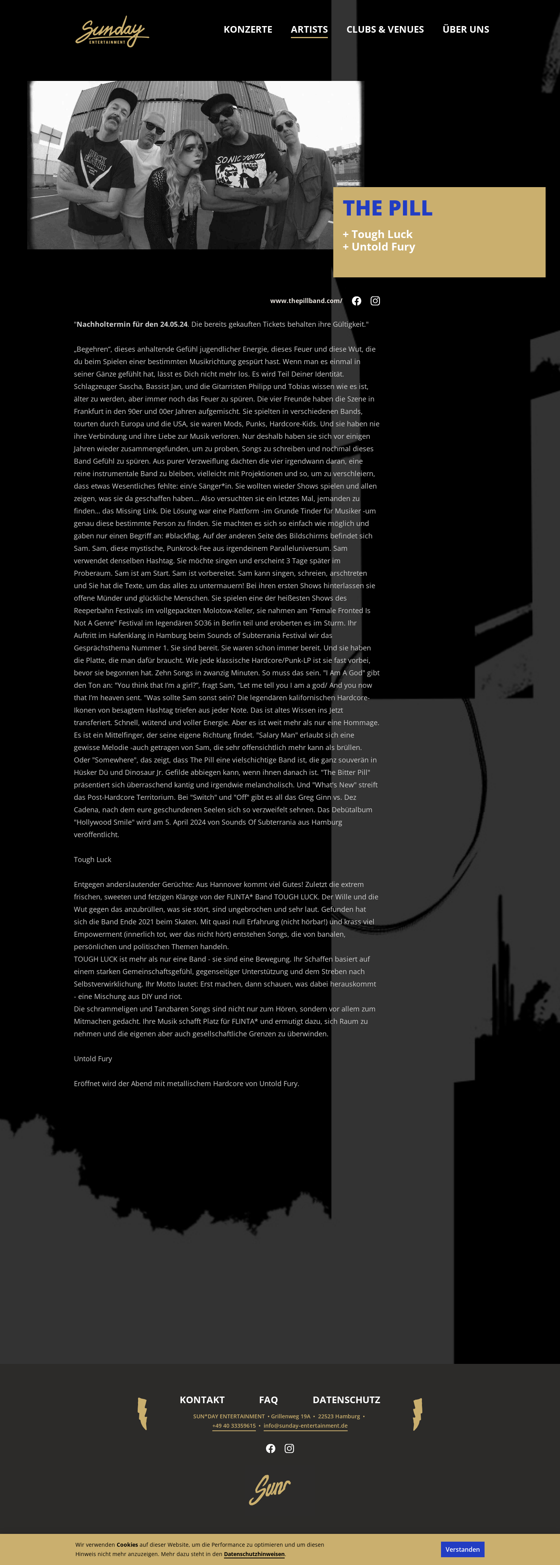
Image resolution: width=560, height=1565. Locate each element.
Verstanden (463, 1549)
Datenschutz (346, 1399)
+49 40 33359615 (234, 1425)
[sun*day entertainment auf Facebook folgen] (270, 1448)
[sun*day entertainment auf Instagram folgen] (289, 1448)
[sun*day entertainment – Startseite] (112, 31)
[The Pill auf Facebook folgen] (356, 300)
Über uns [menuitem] (466, 29)
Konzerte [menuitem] (248, 29)
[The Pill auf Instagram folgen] (375, 300)
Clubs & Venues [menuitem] (385, 29)
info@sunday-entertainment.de (306, 1425)
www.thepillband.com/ (306, 300)
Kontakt (202, 1399)
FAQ (268, 1399)
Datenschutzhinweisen (254, 1554)
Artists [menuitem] (309, 29)
